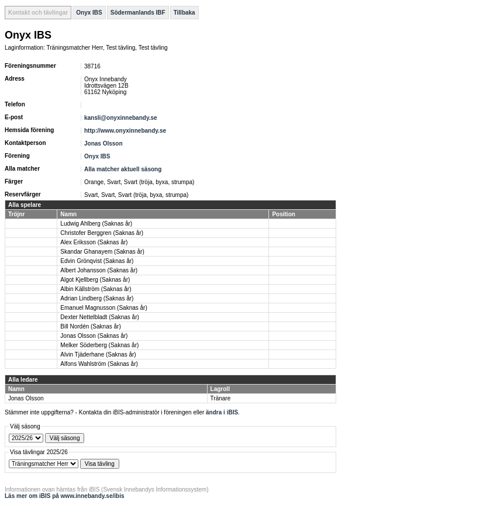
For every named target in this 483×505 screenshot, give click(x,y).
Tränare (221, 398)
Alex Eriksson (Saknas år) (93, 242)
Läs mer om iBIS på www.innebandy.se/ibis (65, 496)
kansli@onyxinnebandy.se (120, 118)
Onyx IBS (89, 12)
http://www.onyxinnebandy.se (125, 130)
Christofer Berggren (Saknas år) (101, 233)
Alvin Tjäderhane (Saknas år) (98, 354)
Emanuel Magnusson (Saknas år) (103, 308)
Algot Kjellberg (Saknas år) (95, 279)
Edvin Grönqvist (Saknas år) (96, 261)
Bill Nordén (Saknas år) (90, 326)
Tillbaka (184, 12)
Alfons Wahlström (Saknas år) (98, 364)
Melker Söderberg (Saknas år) (99, 345)
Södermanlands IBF (138, 12)
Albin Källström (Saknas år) (95, 289)
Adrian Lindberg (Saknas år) (96, 298)
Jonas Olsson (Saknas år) (93, 336)
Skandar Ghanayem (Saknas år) (102, 251)
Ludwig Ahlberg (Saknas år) (96, 223)
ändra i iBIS (222, 412)
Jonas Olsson (103, 143)
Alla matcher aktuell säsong (122, 169)
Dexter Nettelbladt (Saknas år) (99, 317)
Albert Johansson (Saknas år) (98, 270)
